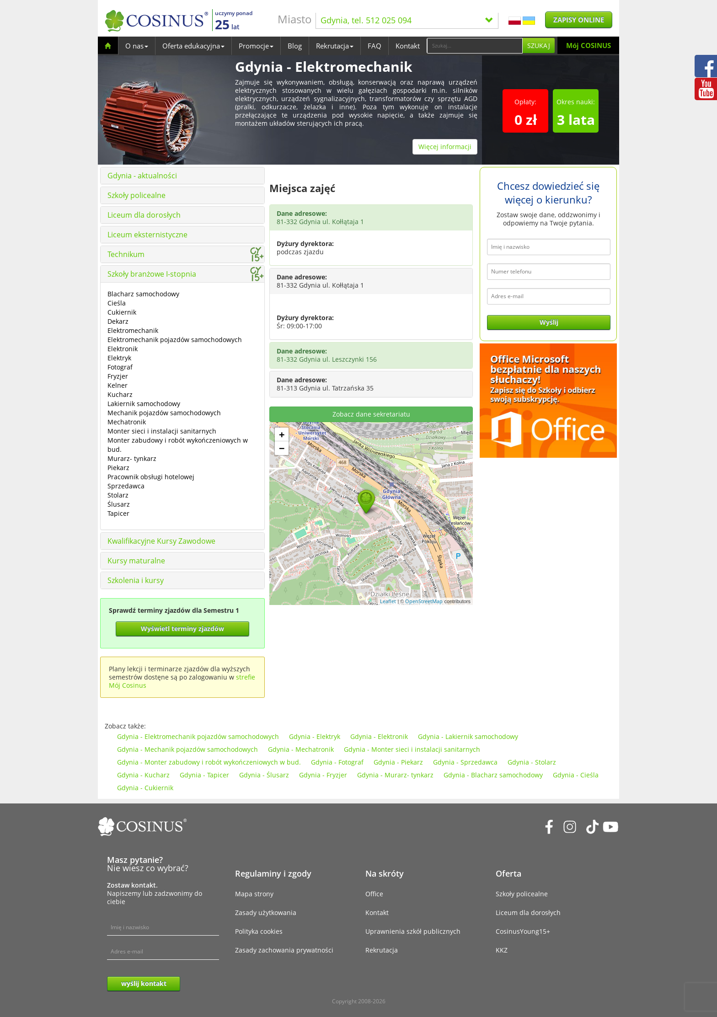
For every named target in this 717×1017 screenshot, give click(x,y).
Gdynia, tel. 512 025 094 (407, 20)
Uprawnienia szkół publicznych (412, 931)
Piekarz (118, 467)
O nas (136, 45)
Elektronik (122, 348)
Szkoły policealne (136, 195)
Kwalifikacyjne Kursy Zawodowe (161, 541)
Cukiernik (121, 312)
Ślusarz (118, 504)
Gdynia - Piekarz (398, 762)
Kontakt (408, 45)
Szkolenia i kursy (135, 580)
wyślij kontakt (143, 983)
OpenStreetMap (424, 601)
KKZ (502, 950)
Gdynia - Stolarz (532, 762)
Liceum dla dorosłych (144, 215)
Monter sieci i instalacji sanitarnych (161, 431)
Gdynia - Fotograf (337, 762)
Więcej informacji (444, 146)
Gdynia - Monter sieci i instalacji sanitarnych (412, 749)
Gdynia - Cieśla (576, 775)
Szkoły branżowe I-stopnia (151, 274)
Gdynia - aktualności (142, 176)
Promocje (256, 45)
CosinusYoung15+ (523, 931)
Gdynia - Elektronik (379, 736)
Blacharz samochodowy (143, 293)
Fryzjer (117, 376)
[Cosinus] (156, 20)
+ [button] (282, 434)
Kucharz (120, 394)
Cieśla (116, 303)
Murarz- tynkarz (131, 458)
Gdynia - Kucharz (143, 775)
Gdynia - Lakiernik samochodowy (468, 736)
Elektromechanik (132, 330)
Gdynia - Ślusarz (264, 775)
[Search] (474, 45)
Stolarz (117, 495)
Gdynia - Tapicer (204, 775)
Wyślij (549, 322)
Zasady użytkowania (265, 912)
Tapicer (118, 513)
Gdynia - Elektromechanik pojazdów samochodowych (198, 736)
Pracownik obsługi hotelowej (150, 476)
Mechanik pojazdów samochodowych (164, 412)
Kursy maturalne (136, 561)
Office (374, 893)
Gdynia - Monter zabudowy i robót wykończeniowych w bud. (209, 762)
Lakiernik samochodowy (143, 403)
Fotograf (120, 367)
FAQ (374, 45)
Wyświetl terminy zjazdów (182, 628)
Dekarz (117, 321)
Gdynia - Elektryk (314, 736)
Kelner (117, 385)
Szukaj (538, 45)
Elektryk (119, 357)
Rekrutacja (334, 45)
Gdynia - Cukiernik (145, 787)
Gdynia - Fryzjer (323, 775)
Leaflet (388, 601)
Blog (295, 45)
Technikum (125, 254)
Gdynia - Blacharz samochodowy (493, 775)
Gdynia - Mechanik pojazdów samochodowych (187, 749)
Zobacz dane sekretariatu (371, 414)
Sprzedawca (125, 486)
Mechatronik (126, 422)
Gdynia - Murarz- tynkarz (395, 775)
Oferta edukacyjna (193, 45)
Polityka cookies (259, 931)
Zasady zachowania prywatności (284, 950)
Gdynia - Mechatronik (301, 749)
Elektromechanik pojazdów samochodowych (174, 339)
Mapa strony (254, 893)
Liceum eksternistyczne (147, 235)
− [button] (282, 448)
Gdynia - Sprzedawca (465, 762)
